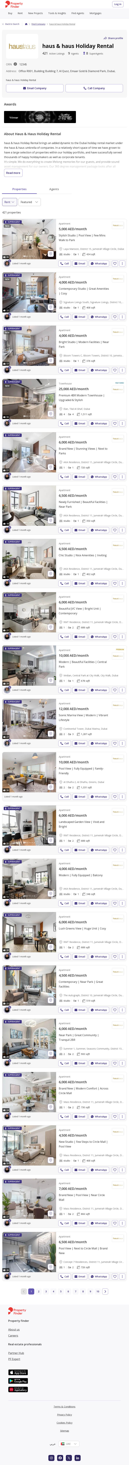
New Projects (35, 13)
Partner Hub (16, 1353)
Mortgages (95, 13)
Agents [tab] (54, 189)
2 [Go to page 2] (38, 1291)
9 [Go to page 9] (90, 1291)
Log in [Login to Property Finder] (117, 4)
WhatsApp (98, 264)
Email (79, 264)
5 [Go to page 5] (60, 1291)
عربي (53, 1444)
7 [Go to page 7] (75, 1291)
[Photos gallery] (29, 239)
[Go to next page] (105, 1291)
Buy (10, 13)
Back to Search (10, 24)
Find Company (38, 24)
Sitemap (64, 1430)
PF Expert (14, 1359)
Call (64, 264)
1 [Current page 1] (31, 1291)
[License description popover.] (15, 64)
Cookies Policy (64, 1422)
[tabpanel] (64, 751)
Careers (13, 1335)
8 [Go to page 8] (83, 1291)
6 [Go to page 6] (68, 1291)
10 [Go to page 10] (97, 1291)
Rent (20, 13)
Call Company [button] (94, 88)
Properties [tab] (19, 189)
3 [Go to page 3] (46, 1291)
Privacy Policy (64, 1414)
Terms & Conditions (64, 1406)
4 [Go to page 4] (53, 1291)
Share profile (113, 38)
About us (14, 1329)
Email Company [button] (35, 88)
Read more (13, 173)
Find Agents (77, 13)
